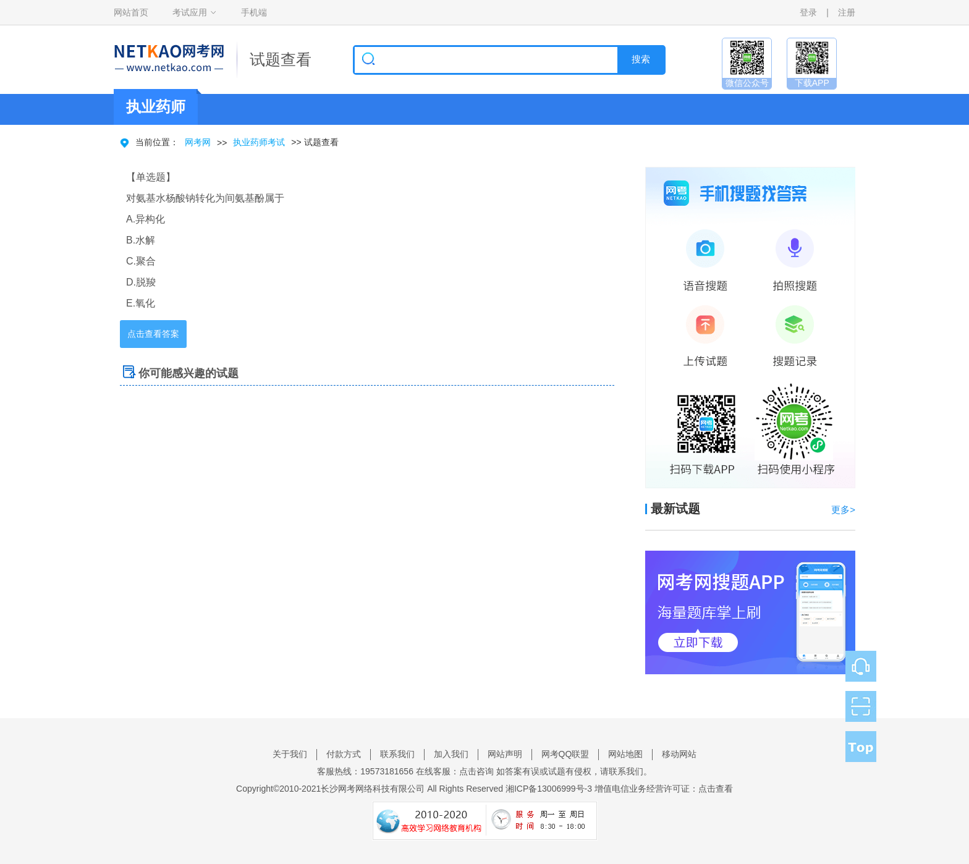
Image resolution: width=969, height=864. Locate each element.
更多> (843, 509)
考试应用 (189, 12)
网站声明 (505, 754)
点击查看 (715, 789)
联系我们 (397, 754)
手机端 (254, 12)
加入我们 (451, 754)
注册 (846, 12)
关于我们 (290, 754)
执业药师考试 (259, 142)
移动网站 (679, 754)
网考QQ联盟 (565, 754)
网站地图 (625, 754)
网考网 (198, 142)
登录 (808, 12)
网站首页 (131, 12)
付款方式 (343, 754)
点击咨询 (476, 771)
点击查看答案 (153, 334)
